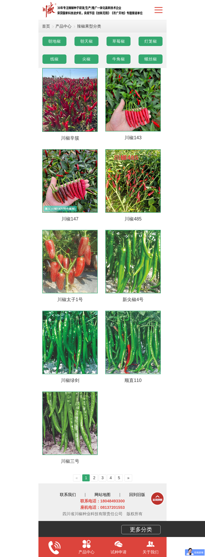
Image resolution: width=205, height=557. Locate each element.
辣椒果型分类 (89, 26)
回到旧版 (137, 494)
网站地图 (102, 494)
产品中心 (63, 26)
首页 (46, 26)
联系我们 (68, 494)
